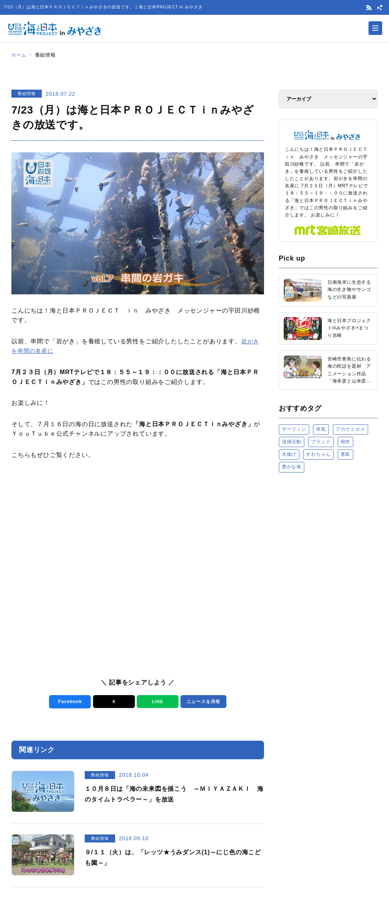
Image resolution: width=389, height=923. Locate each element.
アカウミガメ (350, 429)
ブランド (320, 441)
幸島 (321, 429)
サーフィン (294, 429)
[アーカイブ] (328, 99)
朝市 (346, 441)
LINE (156, 702)
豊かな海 (291, 466)
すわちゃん (318, 454)
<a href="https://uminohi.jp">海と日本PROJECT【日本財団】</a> (328, 557)
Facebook (68, 702)
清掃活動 (291, 441)
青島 (346, 454)
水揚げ (289, 454)
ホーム (19, 55)
